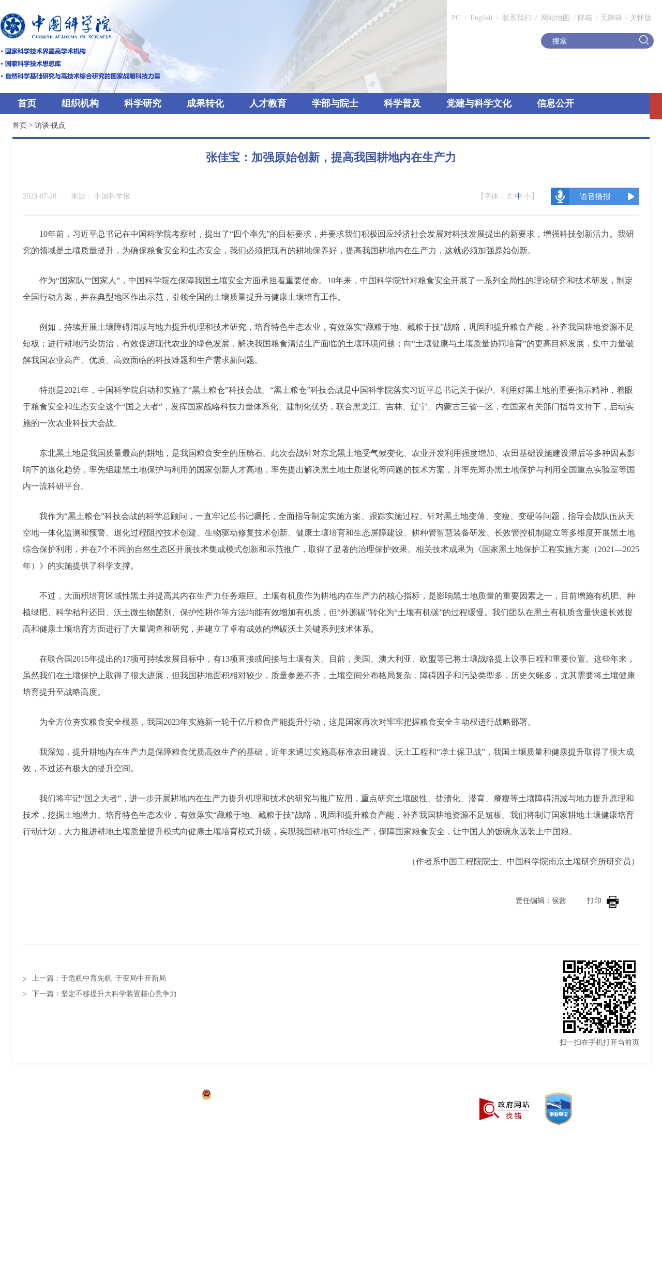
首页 (27, 103)
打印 (603, 901)
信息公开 (555, 103)
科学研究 (142, 103)
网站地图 (554, 18)
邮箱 (585, 18)
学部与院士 (335, 103)
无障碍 (611, 18)
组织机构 (80, 103)
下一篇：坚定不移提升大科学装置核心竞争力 (104, 994)
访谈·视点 (50, 125)
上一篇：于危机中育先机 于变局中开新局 (99, 978)
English (481, 18)
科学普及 (402, 103)
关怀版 (641, 18)
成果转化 (205, 103)
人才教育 (268, 103)
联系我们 (516, 18)
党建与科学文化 (478, 103)
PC (456, 18)
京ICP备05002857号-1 (160, 1095)
